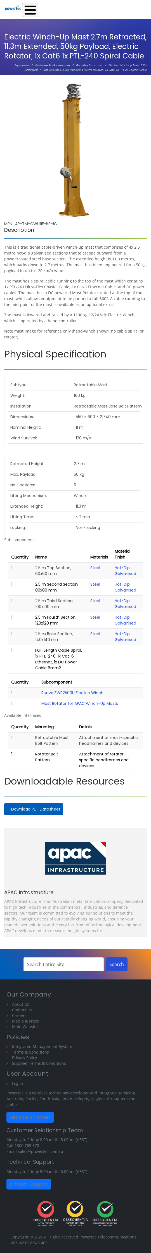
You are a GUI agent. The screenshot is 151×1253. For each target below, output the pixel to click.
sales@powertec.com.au (40, 1151)
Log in (17, 1083)
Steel (95, 568)
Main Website (25, 1026)
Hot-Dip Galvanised (125, 570)
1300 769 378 (27, 1145)
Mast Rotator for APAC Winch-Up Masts (79, 703)
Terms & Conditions (30, 1052)
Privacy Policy (24, 1057)
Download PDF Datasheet (35, 809)
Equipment (22, 65)
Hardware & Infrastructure (52, 65)
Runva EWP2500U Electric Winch (72, 693)
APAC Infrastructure (28, 892)
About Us (20, 1004)
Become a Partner (30, 1117)
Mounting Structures (89, 65)
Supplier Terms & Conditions (39, 1063)
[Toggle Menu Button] (30, 10)
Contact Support (29, 1184)
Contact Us (22, 1009)
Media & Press (25, 1021)
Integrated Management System (42, 1046)
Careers (19, 1015)
